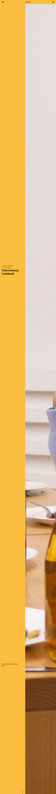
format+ (28, 2)
